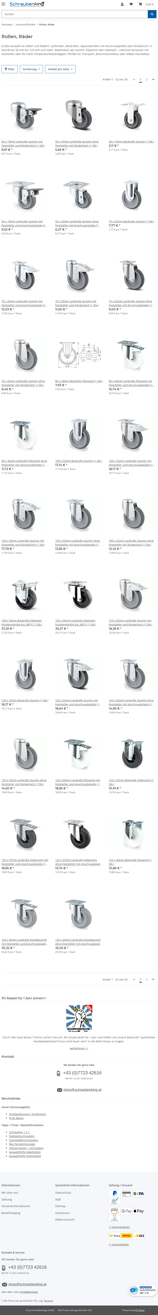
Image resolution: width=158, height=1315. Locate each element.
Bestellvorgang (11, 1213)
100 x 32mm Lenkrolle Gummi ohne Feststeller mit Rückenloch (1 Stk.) (131, 542)
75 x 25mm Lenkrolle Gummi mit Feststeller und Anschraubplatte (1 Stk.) (23, 303)
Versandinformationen (16, 1206)
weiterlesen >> (79, 1048)
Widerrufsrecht (65, 1219)
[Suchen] (152, 14)
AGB (58, 1199)
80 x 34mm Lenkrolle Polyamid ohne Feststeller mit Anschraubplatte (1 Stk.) (24, 463)
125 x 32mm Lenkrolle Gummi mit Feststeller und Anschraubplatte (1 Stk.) (77, 702)
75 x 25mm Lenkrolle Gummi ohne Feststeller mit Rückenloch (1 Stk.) (23, 383)
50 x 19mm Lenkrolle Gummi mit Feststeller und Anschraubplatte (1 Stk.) (23, 223)
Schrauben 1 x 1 (19, 1132)
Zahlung (7, 1199)
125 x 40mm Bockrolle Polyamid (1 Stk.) (130, 862)
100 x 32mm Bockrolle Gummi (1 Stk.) (78, 461)
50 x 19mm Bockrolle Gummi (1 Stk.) (131, 141)
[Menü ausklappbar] (3, 2)
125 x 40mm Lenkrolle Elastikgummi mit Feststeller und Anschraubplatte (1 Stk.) (24, 942)
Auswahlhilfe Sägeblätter (25, 1152)
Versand (48, 1300)
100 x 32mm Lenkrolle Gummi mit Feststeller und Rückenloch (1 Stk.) (23, 542)
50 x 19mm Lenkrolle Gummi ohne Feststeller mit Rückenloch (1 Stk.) (77, 143)
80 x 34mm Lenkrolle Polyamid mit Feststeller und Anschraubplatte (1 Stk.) (131, 383)
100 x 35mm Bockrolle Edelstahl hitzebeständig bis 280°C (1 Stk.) (22, 622)
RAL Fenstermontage (22, 1144)
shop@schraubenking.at (82, 1090)
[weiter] (153, 79)
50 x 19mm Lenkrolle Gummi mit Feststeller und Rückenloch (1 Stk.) (23, 143)
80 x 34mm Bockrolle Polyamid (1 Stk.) (79, 381)
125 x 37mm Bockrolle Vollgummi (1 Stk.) (131, 782)
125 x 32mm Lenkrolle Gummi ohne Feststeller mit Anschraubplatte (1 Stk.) (131, 702)
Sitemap (60, 1206)
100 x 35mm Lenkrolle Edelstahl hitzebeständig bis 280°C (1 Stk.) (75, 622)
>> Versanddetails (119, 1244)
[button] (122, 4)
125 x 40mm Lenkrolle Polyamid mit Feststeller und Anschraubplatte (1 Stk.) (77, 782)
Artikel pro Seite (58, 69)
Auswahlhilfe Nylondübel (25, 1156)
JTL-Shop (139, 1310)
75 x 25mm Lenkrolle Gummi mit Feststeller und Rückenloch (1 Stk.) (77, 303)
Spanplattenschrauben (23, 1140)
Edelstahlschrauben (21, 1136)
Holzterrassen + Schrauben (26, 1148)
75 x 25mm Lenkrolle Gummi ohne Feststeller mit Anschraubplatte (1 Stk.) (130, 303)
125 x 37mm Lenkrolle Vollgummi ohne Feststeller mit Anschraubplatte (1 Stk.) (78, 862)
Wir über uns (10, 1192)
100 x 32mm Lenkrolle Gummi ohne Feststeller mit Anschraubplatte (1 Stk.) (77, 543)
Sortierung (30, 69)
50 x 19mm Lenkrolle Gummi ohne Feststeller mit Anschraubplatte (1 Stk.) (77, 223)
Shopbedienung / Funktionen (27, 1114)
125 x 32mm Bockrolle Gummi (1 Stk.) (25, 700)
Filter (10, 69)
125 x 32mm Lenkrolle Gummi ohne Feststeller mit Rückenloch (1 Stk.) (24, 782)
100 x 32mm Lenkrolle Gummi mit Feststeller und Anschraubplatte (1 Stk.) (131, 463)
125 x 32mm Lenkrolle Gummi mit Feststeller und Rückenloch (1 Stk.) (130, 622)
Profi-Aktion (16, 1118)
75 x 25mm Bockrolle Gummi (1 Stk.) (131, 221)
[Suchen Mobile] (75, 14)
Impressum (62, 1213)
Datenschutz (63, 1192)
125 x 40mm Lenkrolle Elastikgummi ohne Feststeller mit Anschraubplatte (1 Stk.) (78, 942)
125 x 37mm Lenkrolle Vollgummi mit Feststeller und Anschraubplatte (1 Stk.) (25, 862)
